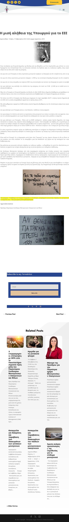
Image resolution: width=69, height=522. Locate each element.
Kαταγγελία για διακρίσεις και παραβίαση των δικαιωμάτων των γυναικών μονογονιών (15, 438)
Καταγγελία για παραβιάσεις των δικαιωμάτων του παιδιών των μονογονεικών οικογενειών (34, 439)
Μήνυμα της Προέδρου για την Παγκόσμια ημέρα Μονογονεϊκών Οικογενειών (53, 369)
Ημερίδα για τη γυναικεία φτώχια (33, 353)
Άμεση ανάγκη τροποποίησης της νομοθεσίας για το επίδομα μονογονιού (53, 451)
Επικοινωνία (54, 2)
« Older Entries (12, 506)
